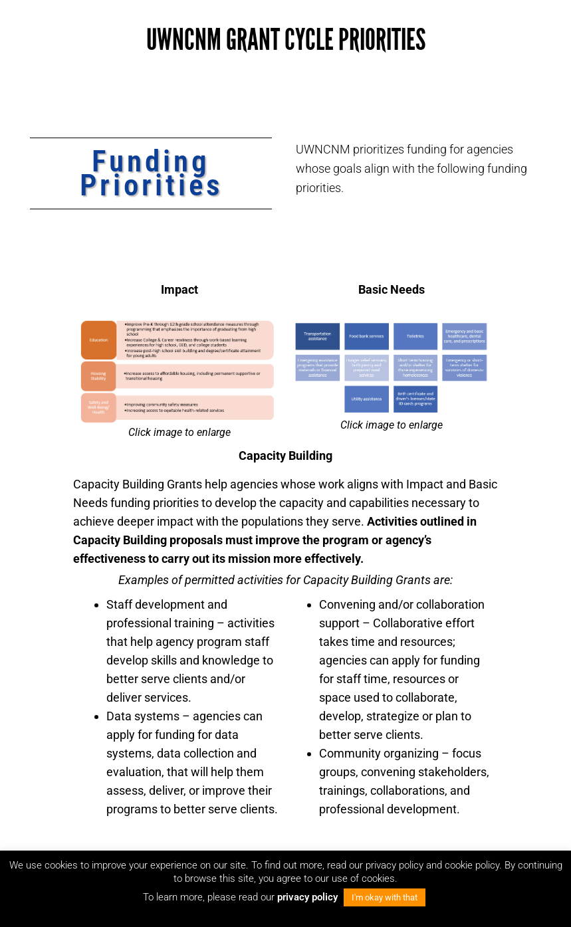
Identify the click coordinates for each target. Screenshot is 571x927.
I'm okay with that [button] (384, 897)
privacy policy (308, 897)
